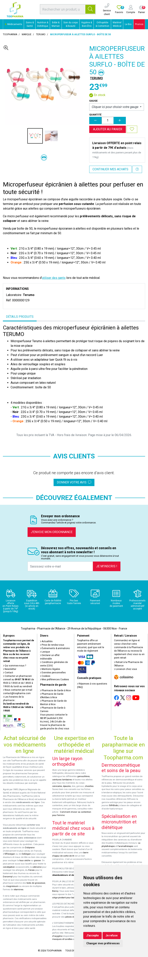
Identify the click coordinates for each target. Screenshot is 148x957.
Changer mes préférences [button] (103, 943)
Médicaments (13, 24)
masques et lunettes (62, 939)
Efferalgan (10, 854)
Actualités (46, 641)
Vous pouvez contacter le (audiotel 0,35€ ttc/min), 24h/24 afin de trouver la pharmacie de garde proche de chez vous (54, 721)
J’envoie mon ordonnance (51, 532)
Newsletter (9, 669)
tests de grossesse (36, 883)
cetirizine (36, 867)
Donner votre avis (74, 482)
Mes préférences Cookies (54, 679)
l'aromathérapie (125, 846)
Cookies (45, 676)
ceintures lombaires (62, 779)
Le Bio (128, 24)
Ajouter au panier (107, 129)
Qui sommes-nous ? (14, 665)
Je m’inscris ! (106, 566)
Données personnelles (53, 672)
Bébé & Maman (56, 24)
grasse (37, 860)
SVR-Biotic (114, 805)
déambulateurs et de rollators (67, 875)
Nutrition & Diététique (42, 24)
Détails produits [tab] (20, 316)
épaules (67, 786)
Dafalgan (26, 854)
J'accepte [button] (92, 935)
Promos (139, 24)
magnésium (12, 886)
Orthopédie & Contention (102, 24)
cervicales (57, 786)
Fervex (31, 870)
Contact (8, 672)
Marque (26, 34)
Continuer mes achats (110, 169)
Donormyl (8, 876)
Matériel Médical (117, 24)
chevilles (89, 786)
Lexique (45, 651)
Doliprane (29, 847)
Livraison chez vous (125, 669)
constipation (9, 867)
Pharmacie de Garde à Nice (55, 690)
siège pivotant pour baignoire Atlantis (70, 897)
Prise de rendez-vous (52, 645)
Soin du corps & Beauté (70, 24)
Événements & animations (55, 648)
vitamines (18, 889)
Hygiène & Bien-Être (86, 24)
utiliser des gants (54, 278)
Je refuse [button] (112, 935)
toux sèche (24, 860)
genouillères (83, 776)
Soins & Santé (30, 24)
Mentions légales (50, 669)
